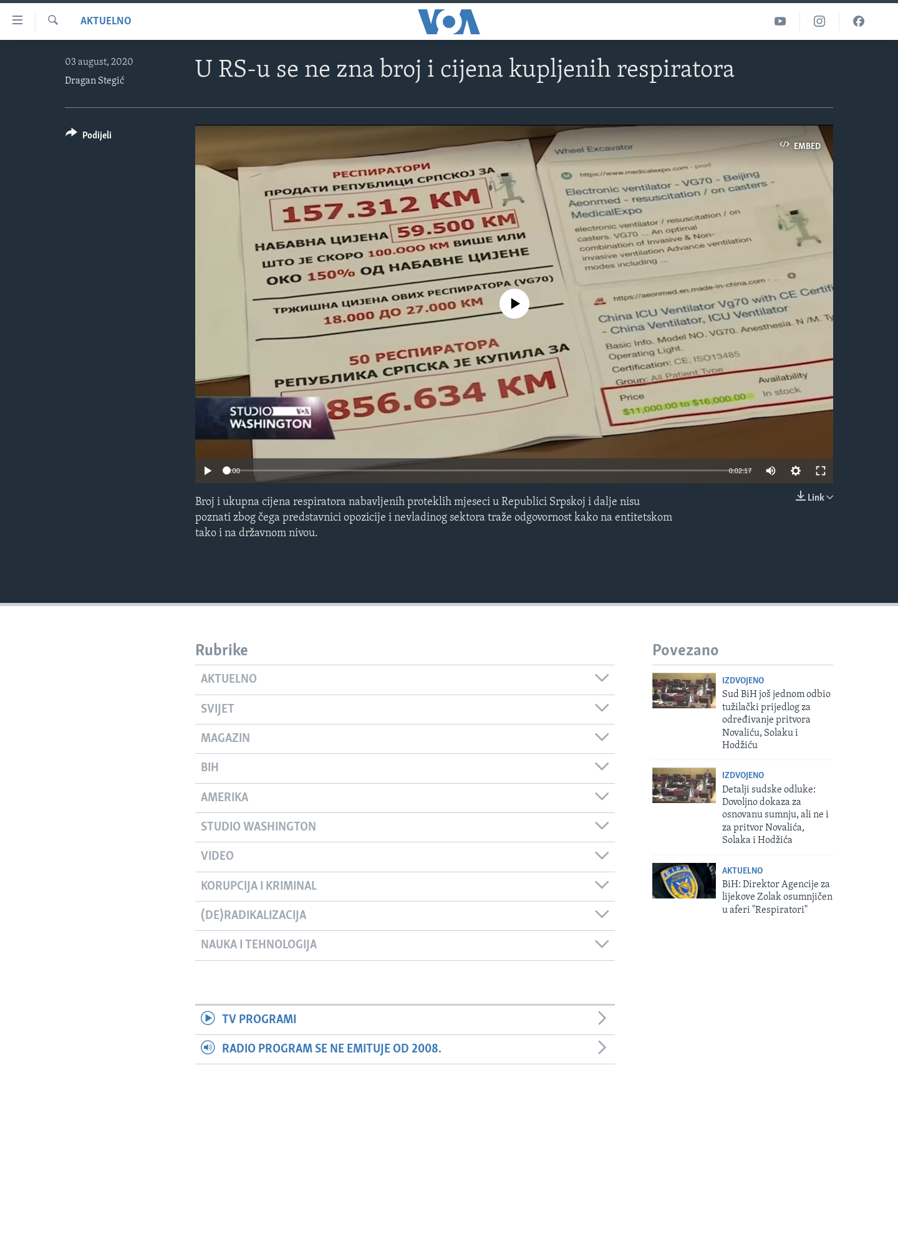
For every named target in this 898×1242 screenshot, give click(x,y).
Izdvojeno (743, 681)
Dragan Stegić (94, 81)
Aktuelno (106, 21)
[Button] (88, 137)
